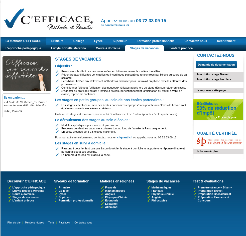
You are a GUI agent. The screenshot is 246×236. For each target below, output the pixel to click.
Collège (78, 41)
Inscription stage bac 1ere (214, 79)
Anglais (110, 193)
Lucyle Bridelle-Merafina (68, 48)
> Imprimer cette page (211, 90)
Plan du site (14, 222)
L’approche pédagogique (23, 48)
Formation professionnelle (156, 41)
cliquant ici (124, 137)
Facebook (64, 222)
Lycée (98, 41)
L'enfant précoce (181, 48)
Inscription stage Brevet (212, 74)
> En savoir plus (207, 151)
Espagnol (111, 203)
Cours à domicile (108, 48)
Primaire (57, 41)
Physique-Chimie (116, 197)
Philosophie (159, 200)
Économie (111, 200)
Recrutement (226, 41)
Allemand (111, 206)
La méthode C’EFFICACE (23, 41)
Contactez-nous (195, 41)
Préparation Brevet (210, 190)
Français (110, 187)
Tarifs (51, 222)
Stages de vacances (144, 48)
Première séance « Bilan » (215, 187)
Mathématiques (115, 190)
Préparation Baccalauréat (214, 193)
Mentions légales (34, 222)
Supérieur (120, 41)
